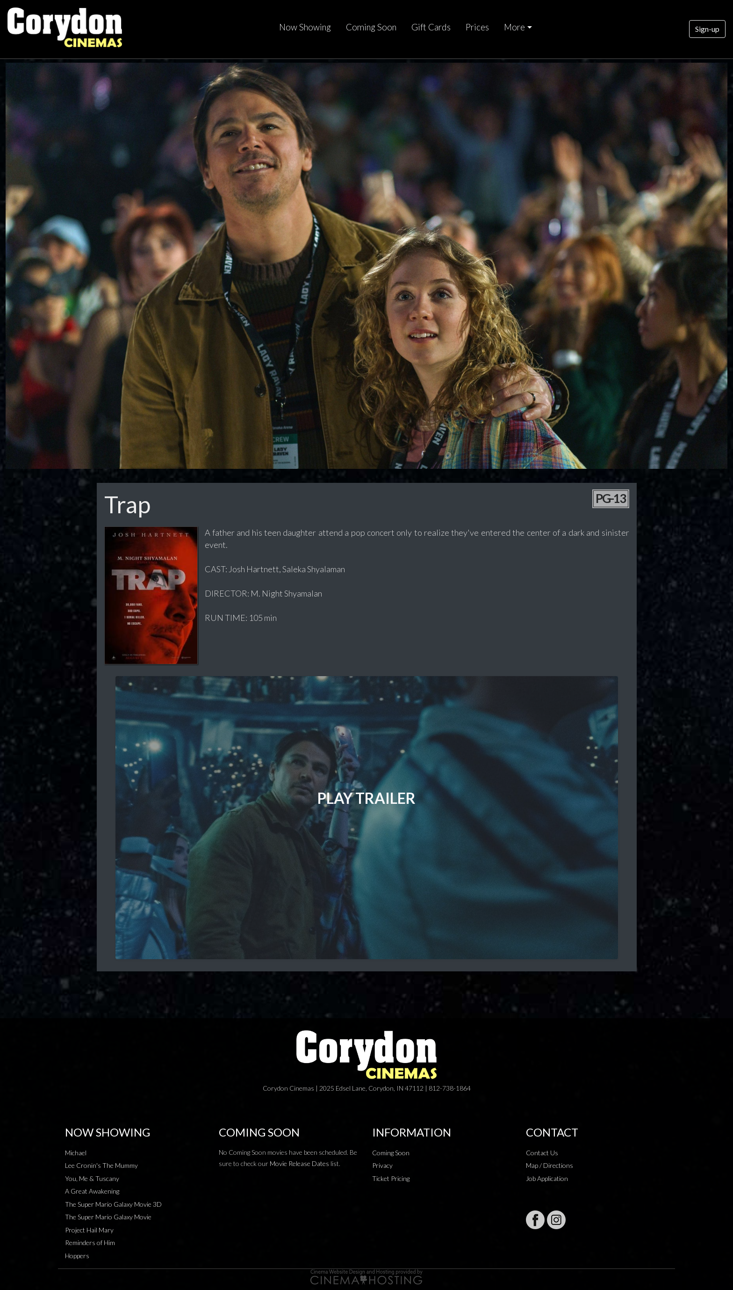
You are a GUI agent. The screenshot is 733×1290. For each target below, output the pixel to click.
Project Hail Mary (89, 1230)
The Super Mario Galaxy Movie (108, 1217)
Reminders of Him (90, 1242)
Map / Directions (549, 1165)
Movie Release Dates (299, 1163)
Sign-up (707, 28)
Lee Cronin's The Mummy (101, 1165)
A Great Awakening (92, 1191)
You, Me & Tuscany (92, 1178)
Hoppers (77, 1256)
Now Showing (305, 27)
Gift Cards (431, 27)
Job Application (547, 1178)
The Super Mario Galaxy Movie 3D (113, 1204)
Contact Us (542, 1153)
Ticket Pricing (391, 1178)
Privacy (382, 1165)
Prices (477, 27)
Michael (75, 1153)
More (514, 27)
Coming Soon (371, 27)
